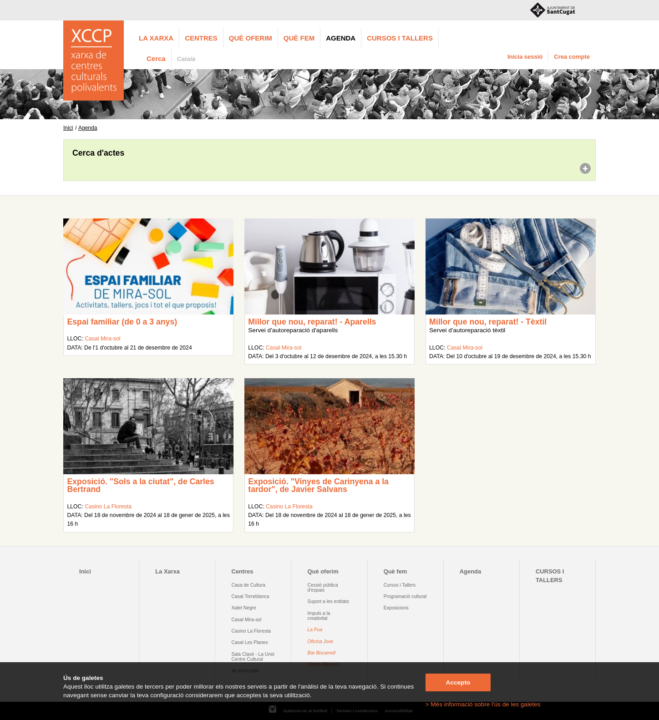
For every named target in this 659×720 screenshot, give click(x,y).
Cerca (156, 58)
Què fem (299, 38)
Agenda (340, 38)
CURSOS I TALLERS (400, 38)
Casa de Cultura (248, 585)
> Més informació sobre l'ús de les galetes (483, 704)
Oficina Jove (321, 641)
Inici (68, 128)
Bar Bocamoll (321, 652)
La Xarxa (156, 38)
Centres (201, 38)
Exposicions (396, 607)
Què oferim (250, 38)
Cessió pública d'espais (323, 588)
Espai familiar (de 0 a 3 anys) (122, 321)
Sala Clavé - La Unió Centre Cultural (252, 657)
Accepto (458, 682)
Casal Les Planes (249, 642)
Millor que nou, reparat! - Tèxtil (488, 321)
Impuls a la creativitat (319, 616)
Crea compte (572, 56)
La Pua (315, 629)
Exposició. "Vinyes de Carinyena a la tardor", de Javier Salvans (318, 485)
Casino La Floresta (108, 506)
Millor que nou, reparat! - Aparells (312, 321)
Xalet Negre (243, 607)
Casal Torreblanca (250, 596)
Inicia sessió (524, 56)
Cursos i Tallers (400, 585)
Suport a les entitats (328, 601)
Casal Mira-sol (102, 338)
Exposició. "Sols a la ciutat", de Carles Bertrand (140, 485)
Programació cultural (405, 596)
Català (186, 59)
